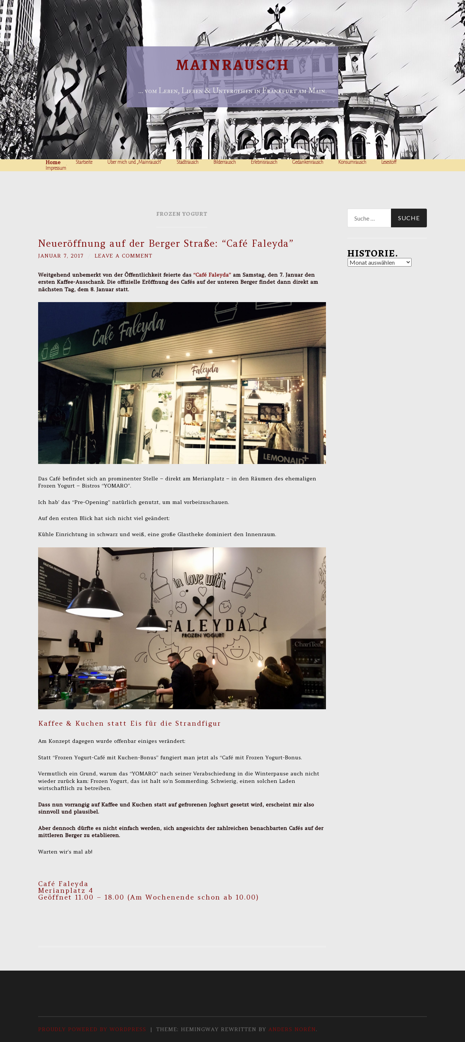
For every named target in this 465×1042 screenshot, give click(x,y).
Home (53, 162)
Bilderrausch (224, 162)
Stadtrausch (187, 162)
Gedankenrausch (307, 162)
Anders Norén (292, 1029)
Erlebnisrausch (264, 162)
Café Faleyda (63, 883)
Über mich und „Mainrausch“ (134, 162)
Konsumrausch (352, 162)
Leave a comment (124, 255)
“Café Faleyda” (212, 274)
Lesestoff (389, 162)
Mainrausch (232, 65)
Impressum (56, 168)
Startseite (84, 162)
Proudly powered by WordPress (92, 1029)
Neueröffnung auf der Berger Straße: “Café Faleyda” (166, 243)
